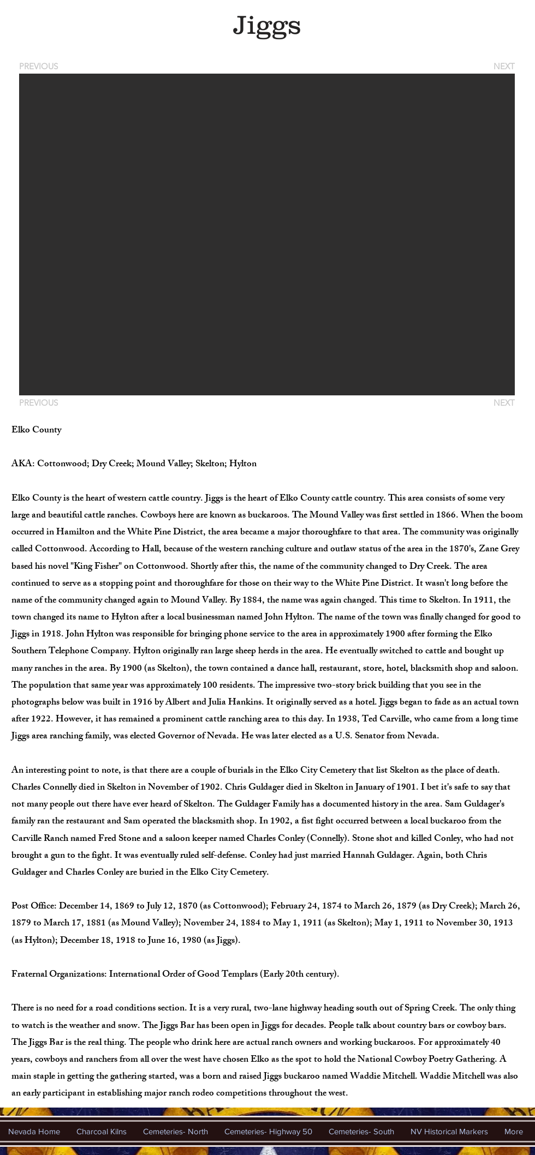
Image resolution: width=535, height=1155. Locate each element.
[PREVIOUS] (40, 66)
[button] (267, 234)
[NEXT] (503, 66)
